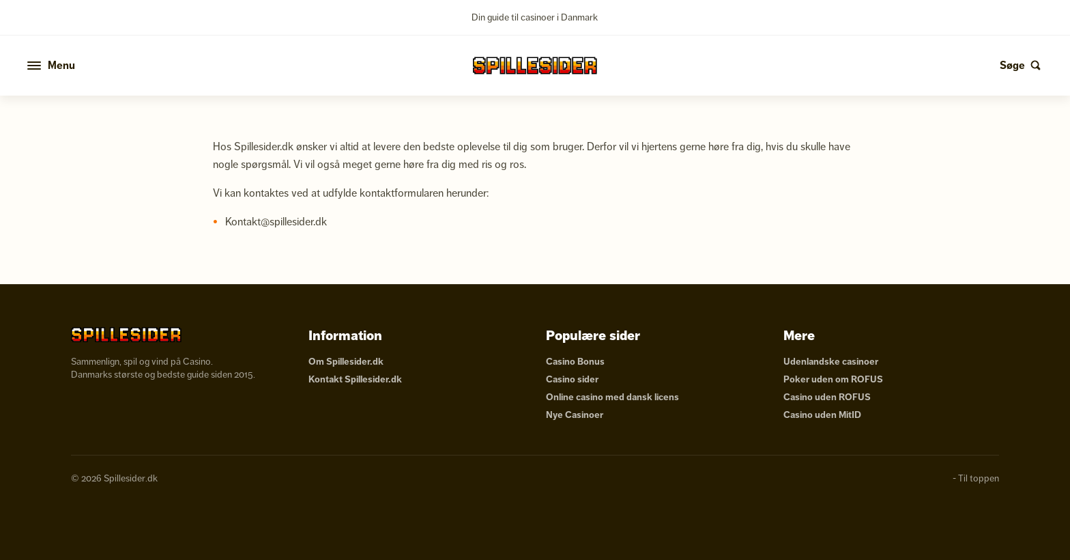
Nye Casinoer (574, 415)
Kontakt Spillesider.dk (355, 379)
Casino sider (572, 379)
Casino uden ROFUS (827, 397)
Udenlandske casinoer (830, 361)
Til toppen (978, 478)
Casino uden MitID (822, 415)
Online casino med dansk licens (612, 397)
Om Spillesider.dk (346, 361)
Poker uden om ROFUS (833, 379)
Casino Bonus (575, 361)
